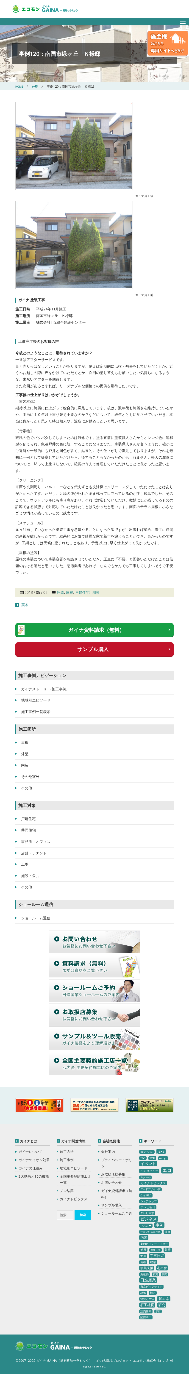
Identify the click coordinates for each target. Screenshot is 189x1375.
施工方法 (67, 1151)
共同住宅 (28, 830)
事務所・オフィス (35, 841)
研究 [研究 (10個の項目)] (161, 1304)
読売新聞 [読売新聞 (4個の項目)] (145, 1311)
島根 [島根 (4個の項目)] (143, 1262)
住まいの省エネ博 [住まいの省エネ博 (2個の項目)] (150, 1231)
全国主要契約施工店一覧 (75, 1179)
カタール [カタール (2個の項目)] (145, 1177)
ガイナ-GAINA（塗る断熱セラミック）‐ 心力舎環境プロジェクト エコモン (60, 1347)
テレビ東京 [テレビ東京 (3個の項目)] (147, 1213)
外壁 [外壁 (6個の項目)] (168, 1250)
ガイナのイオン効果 (34, 1159)
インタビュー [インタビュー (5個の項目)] (149, 1171)
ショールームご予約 (116, 1213)
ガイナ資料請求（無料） (96, 629)
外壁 (60, 592)
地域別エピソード (35, 700)
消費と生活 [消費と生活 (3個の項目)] (147, 1299)
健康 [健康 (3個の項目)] (167, 1231)
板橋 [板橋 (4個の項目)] (143, 1293)
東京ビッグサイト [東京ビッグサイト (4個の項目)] (151, 1287)
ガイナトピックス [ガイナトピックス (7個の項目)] (153, 1183)
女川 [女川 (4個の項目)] (143, 1256)
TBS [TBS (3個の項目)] (142, 1158)
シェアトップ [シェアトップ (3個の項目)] (148, 1201)
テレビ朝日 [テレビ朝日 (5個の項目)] (147, 1207)
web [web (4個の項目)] (152, 1158)
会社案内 (108, 1151)
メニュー (180, 20)
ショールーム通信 (35, 917)
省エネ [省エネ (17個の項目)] (163, 1298)
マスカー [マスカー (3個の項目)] (145, 1225)
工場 (24, 864)
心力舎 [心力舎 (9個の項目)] (162, 1268)
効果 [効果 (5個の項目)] (143, 1250)
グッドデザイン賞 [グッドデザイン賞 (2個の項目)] (150, 1189)
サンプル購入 (92, 649)
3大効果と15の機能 (34, 1176)
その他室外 (30, 776)
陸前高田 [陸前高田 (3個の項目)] (145, 1317)
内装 (24, 765)
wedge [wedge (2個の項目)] (163, 1158)
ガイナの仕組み (31, 1168)
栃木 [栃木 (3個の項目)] (153, 1292)
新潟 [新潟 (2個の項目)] (155, 1274)
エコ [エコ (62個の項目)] (167, 1170)
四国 (95, 592)
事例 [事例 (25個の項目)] (159, 1225)
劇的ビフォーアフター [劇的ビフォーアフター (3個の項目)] (154, 1244)
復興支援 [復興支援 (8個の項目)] (146, 1268)
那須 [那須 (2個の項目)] (158, 1311)
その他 (26, 788)
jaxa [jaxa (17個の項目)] (161, 1151)
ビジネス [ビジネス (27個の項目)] (148, 1219)
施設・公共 (30, 875)
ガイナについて (31, 1151)
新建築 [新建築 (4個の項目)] (144, 1274)
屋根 (69, 592)
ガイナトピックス (73, 1199)
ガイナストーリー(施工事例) (44, 689)
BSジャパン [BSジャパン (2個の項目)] (146, 1151)
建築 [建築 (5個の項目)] (153, 1262)
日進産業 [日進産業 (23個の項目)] (148, 1280)
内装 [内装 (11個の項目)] (143, 1237)
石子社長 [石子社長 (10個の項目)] (147, 1304)
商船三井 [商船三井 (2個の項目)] (155, 1249)
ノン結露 (67, 1190)
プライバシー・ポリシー (116, 1162)
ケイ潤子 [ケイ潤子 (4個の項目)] (145, 1195)
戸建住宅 (82, 592)
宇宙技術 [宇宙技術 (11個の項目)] (157, 1255)
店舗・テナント (34, 853)
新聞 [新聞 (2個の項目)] (164, 1274)
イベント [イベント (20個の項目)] (148, 1163)
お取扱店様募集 (113, 1174)
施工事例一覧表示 (35, 711)
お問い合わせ (111, 1182)
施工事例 (67, 1159)
